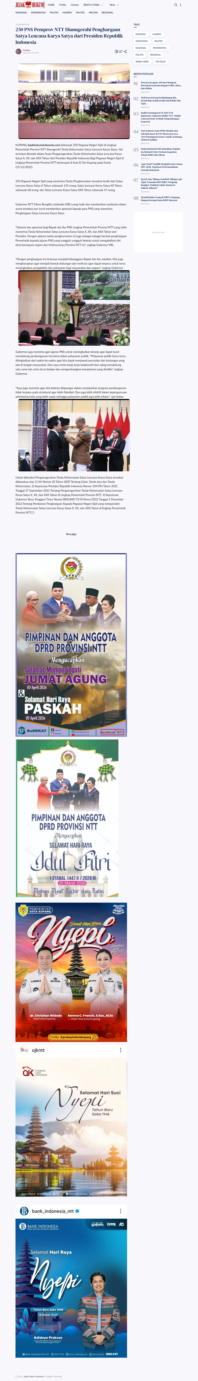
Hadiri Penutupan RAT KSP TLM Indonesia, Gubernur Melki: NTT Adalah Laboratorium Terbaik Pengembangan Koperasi (161, 117)
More (114, 5)
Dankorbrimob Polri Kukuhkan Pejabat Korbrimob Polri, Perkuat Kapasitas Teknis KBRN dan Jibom (160, 151)
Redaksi (26, 50)
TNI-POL (80, 12)
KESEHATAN (142, 41)
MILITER (93, 12)
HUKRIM (67, 12)
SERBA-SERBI (142, 61)
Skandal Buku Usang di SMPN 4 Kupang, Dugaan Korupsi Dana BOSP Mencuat (160, 199)
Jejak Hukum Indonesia (33, 1376)
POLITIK (54, 12)
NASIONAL (21, 12)
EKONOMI (141, 34)
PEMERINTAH (38, 12)
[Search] (176, 4)
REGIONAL (107, 12)
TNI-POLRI (160, 61)
